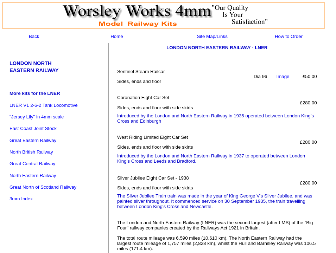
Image (282, 76)
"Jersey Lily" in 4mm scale (36, 116)
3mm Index (21, 198)
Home (116, 36)
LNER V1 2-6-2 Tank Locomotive (43, 105)
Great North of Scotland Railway (42, 187)
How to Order (289, 36)
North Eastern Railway (32, 175)
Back (34, 36)
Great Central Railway (32, 163)
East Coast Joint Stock (33, 128)
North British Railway (31, 152)
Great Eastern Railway (32, 140)
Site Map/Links (212, 36)
